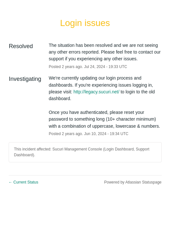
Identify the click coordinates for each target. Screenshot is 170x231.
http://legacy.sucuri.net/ (96, 91)
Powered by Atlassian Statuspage (133, 182)
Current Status (23, 182)
